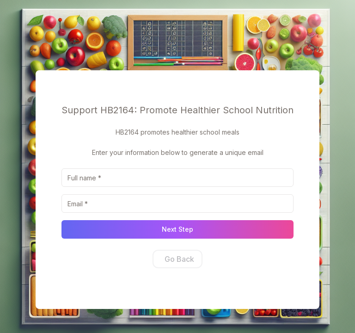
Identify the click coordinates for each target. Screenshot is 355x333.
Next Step (177, 229)
